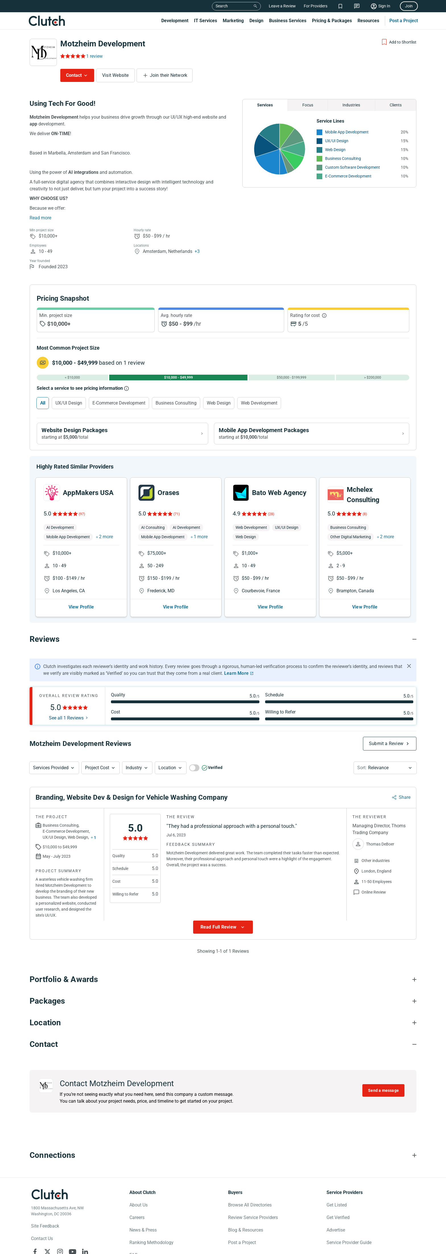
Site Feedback (45, 1230)
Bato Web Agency (279, 497)
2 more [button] (106, 541)
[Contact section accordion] (223, 1049)
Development (174, 20)
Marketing (233, 20)
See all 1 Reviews (66, 722)
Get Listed (337, 1209)
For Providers (315, 6)
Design (256, 20)
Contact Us (42, 1243)
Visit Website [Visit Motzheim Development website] (115, 75)
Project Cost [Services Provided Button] (97, 772)
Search (222, 6)
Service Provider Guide (349, 1247)
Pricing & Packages (332, 20)
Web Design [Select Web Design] (219, 403)
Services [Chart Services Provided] (265, 105)
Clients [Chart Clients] (396, 105)
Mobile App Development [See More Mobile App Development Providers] (347, 132)
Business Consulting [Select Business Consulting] (176, 403)
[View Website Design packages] (122, 433)
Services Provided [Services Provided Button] (51, 772)
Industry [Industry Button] (134, 772)
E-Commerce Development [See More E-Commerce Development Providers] (348, 176)
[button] (54, 772)
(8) (365, 519)
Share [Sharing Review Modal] (404, 802)
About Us (138, 1209)
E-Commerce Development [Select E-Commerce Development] (118, 403)
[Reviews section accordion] (223, 644)
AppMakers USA (88, 497)
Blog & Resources (245, 1234)
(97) (82, 519)
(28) (271, 519)
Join (409, 6)
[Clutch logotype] (49, 1199)
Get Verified (338, 1222)
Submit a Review (386, 748)
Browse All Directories (250, 1209)
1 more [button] (201, 541)
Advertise (336, 1234)
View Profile (81, 611)
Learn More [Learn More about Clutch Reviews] (236, 677)
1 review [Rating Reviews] (94, 56)
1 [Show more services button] (95, 842)
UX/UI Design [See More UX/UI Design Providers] (336, 141)
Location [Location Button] (167, 772)
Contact (74, 75)
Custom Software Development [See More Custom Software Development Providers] (352, 167)
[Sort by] (385, 772)
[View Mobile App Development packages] (312, 433)
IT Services (205, 20)
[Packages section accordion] (223, 1005)
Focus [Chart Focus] (307, 105)
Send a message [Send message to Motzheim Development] (383, 1095)
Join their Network (168, 75)
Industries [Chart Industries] (351, 105)
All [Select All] (42, 403)
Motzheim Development (102, 43)
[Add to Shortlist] (398, 42)
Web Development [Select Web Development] (259, 403)
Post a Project (403, 20)
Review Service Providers (253, 1222)
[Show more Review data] (223, 931)
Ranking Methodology (151, 1247)
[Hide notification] (409, 670)
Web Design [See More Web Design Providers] (335, 149)
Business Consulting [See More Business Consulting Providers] (343, 158)
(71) (177, 519)
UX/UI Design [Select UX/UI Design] (68, 403)
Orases (168, 497)
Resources (368, 20)
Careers (136, 1222)
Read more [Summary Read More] (40, 217)
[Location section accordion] (223, 1027)
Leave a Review (282, 6)
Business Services (287, 20)
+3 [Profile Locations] (197, 251)
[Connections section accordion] (223, 1160)
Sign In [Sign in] (384, 6)
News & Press (143, 1234)
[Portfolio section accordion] (223, 984)
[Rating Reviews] (72, 56)
